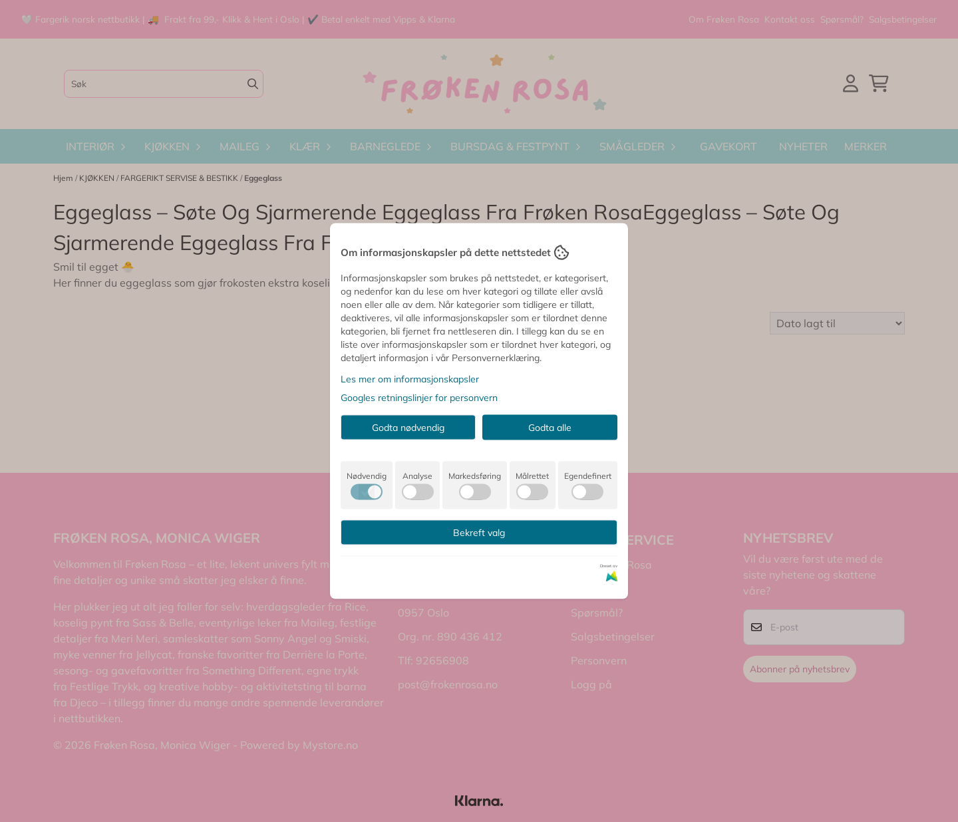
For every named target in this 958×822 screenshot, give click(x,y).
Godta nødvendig (408, 428)
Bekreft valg (479, 533)
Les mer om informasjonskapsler (410, 379)
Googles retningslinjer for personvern (419, 398)
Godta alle (549, 428)
